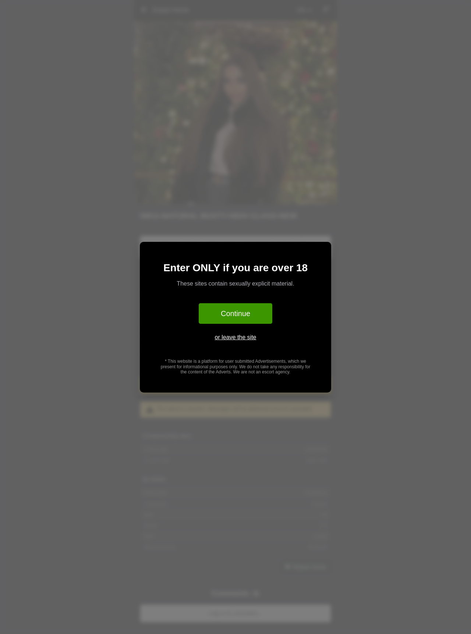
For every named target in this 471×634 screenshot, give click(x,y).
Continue (235, 313)
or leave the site (235, 337)
